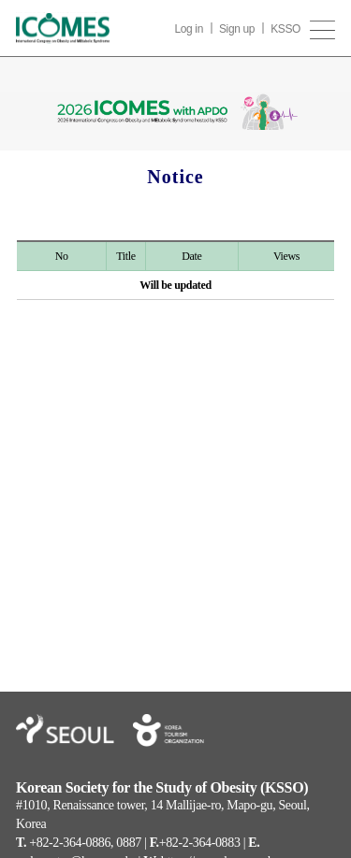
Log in (188, 29)
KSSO (285, 29)
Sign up (237, 29)
